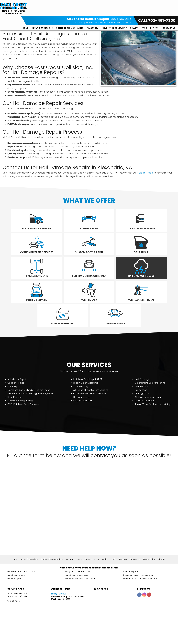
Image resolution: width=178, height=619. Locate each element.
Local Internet (94, 614)
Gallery (134, 12)
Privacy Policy (149, 536)
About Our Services (42, 12)
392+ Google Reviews (67, 605)
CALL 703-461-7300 (157, 4)
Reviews (154, 12)
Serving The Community (114, 12)
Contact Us (169, 12)
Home (25, 12)
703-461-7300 (13, 578)
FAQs (144, 12)
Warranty (92, 12)
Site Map (162, 536)
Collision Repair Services (69, 12)
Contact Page (145, 172)
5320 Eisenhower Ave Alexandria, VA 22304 (108, 6)
